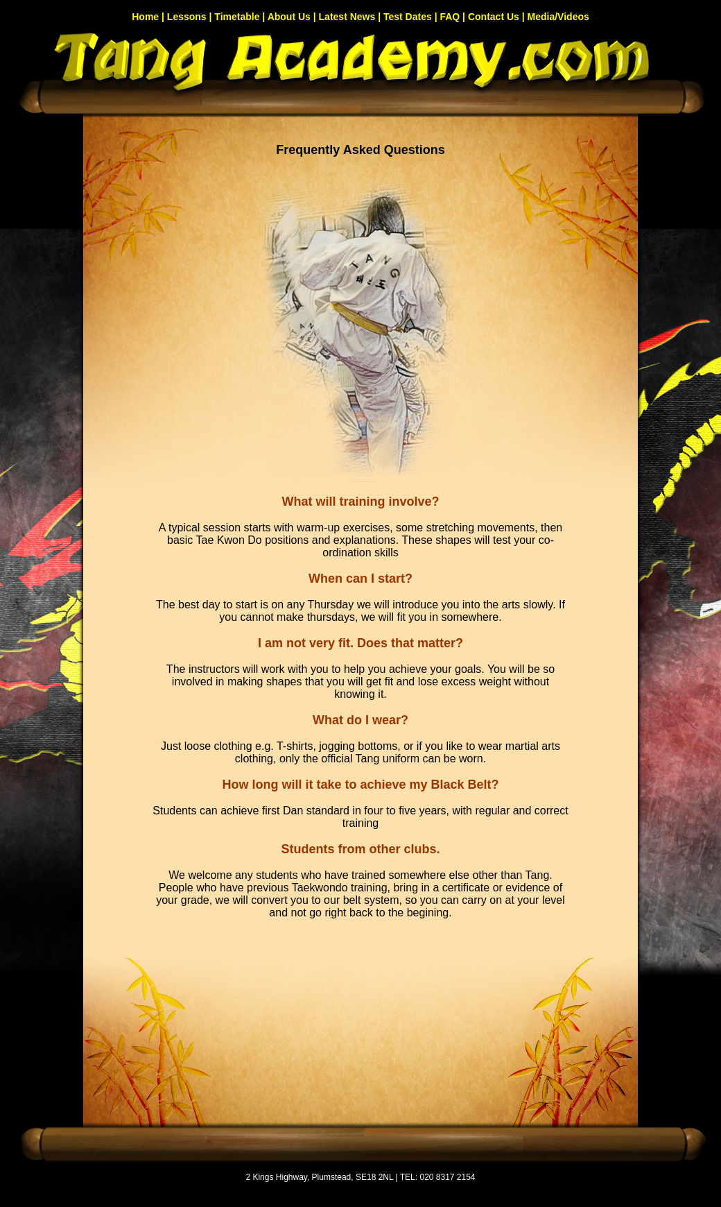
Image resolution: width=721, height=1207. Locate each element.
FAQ (450, 16)
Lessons (187, 16)
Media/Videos (558, 16)
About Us (289, 16)
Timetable (236, 16)
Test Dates (407, 16)
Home (145, 16)
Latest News (347, 16)
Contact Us (493, 16)
